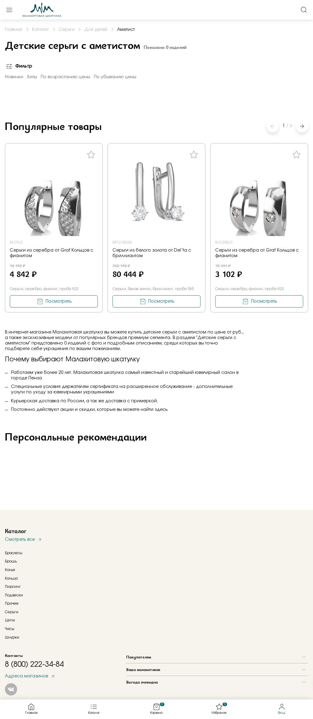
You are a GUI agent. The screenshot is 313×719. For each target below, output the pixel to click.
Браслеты (13, 553)
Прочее (12, 603)
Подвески (14, 595)
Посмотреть (59, 301)
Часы (9, 629)
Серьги (11, 612)
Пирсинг (13, 586)
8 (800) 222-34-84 (34, 664)
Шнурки (12, 637)
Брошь (11, 561)
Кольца (11, 578)
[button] (302, 126)
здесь (161, 409)
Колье (10, 570)
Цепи (10, 620)
